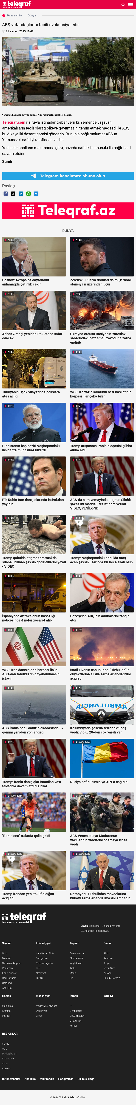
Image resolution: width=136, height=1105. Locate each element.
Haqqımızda (65, 1079)
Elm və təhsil (76, 958)
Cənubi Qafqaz (112, 978)
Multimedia (47, 1079)
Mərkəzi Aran (9, 1053)
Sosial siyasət (77, 953)
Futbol (73, 1025)
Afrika (107, 953)
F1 (71, 1005)
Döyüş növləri (77, 1015)
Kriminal (6, 1010)
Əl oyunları (75, 1020)
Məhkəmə (7, 1005)
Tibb (72, 968)
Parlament (8, 968)
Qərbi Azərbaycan (11, 963)
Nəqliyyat (41, 973)
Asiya (107, 963)
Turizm (39, 978)
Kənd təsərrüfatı (45, 953)
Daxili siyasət (9, 978)
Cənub (5, 1043)
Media (73, 973)
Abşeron (6, 1068)
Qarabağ (7, 983)
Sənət (39, 1015)
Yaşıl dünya (76, 963)
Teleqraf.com (13, 122)
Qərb (4, 1048)
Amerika (108, 958)
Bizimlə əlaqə (86, 1079)
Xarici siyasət (9, 973)
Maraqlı (6, 1015)
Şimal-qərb (8, 1058)
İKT (38, 968)
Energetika (42, 958)
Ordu (4, 953)
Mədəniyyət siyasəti (46, 1005)
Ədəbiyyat (41, 1010)
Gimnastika (76, 1010)
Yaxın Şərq (109, 968)
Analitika (7, 987)
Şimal (5, 1063)
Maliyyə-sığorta (44, 963)
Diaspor (6, 958)
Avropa (108, 973)
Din (71, 978)
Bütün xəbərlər (11, 1079)
